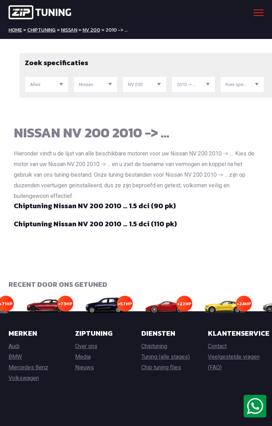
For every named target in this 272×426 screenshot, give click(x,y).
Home (15, 30)
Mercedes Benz (28, 367)
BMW (15, 356)
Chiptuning (41, 30)
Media (83, 356)
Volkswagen (23, 378)
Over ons (86, 346)
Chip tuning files (161, 367)
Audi (13, 346)
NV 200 (91, 30)
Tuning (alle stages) (165, 356)
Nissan (69, 30)
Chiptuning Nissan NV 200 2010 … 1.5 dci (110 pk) (95, 223)
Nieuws (84, 367)
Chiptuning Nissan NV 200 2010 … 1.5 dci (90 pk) (95, 205)
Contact (217, 346)
